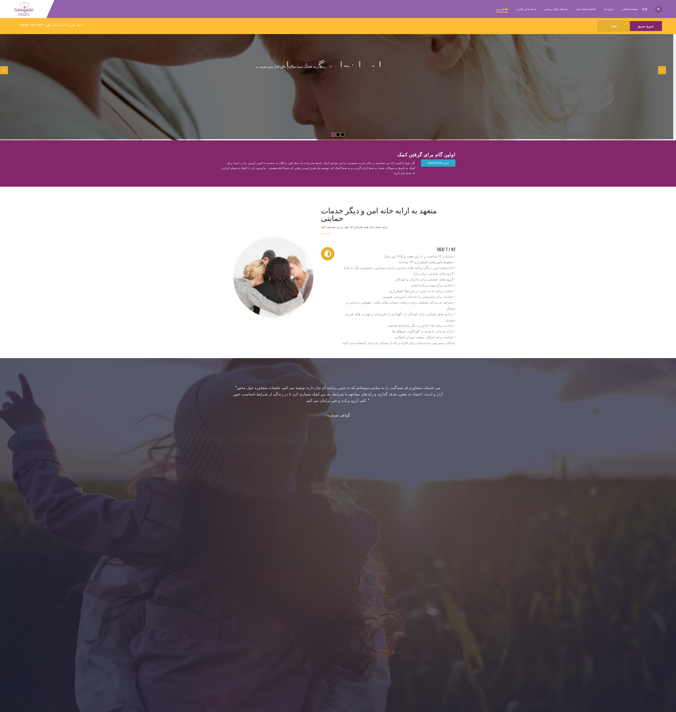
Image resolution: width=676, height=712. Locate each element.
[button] (452, 408)
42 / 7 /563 (446, 249)
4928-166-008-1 (35, 25)
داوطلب (338, 651)
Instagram (333, 599)
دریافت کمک (338, 633)
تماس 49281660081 (438, 163)
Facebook (341, 599)
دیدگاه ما (293, 499)
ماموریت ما (320, 535)
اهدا (337, 639)
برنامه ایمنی (338, 645)
